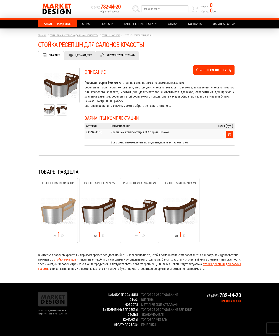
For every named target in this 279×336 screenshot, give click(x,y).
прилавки (148, 324)
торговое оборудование (159, 294)
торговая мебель (154, 319)
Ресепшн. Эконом (111, 35)
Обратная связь (224, 24)
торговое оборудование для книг (166, 309)
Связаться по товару (213, 69)
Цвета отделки (83, 55)
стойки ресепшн (65, 259)
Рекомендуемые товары (121, 55)
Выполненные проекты (140, 24)
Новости (107, 24)
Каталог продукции (58, 24)
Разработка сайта (46, 314)
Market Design (63, 9)
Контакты (195, 24)
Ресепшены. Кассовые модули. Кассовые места (74, 35)
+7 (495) (105, 7)
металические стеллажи (159, 304)
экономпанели (152, 314)
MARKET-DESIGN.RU (58, 310)
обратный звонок (110, 11)
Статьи (172, 24)
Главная (42, 35)
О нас (86, 24)
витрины (147, 299)
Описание (54, 55)
